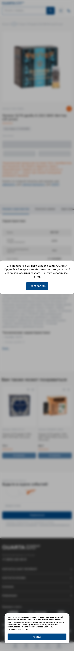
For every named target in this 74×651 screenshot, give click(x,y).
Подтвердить (37, 286)
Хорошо (37, 637)
